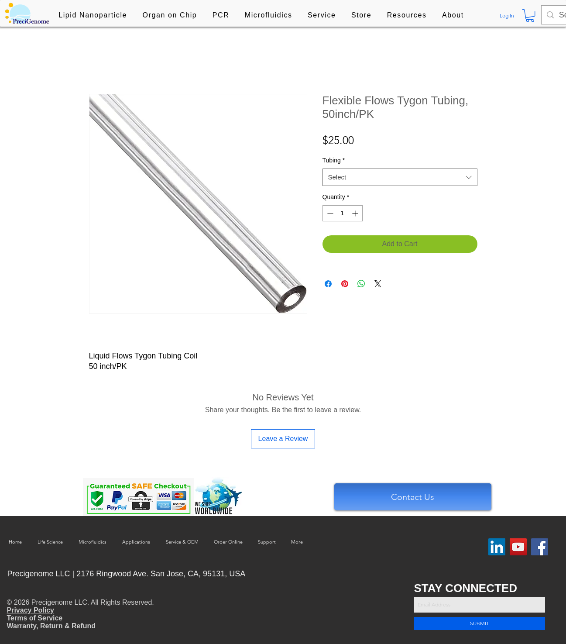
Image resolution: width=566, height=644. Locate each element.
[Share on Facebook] (328, 284)
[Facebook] (539, 546)
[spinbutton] (342, 213)
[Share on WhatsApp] (361, 284)
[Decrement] (329, 213)
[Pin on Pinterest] (345, 284)
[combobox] (399, 177)
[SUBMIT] (479, 623)
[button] (93, 16)
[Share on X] (378, 284)
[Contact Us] (412, 496)
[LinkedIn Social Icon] (496, 546)
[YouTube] (518, 546)
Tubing (333, 160)
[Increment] (355, 213)
